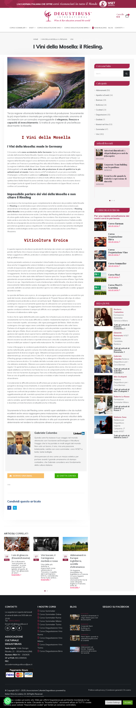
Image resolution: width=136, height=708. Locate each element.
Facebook (9, 507)
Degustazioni (101, 115)
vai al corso (114, 226)
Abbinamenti (101, 90)
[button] (45, 590)
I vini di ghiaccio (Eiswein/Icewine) (21, 556)
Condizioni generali (114, 689)
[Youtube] (13, 627)
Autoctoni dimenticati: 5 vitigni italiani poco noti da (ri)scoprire (116, 153)
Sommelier (100, 129)
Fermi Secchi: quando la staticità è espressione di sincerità (115, 179)
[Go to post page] (16, 543)
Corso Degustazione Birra (76, 28)
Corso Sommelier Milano (50, 620)
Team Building (99, 28)
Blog (110, 28)
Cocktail (99, 110)
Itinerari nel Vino (102, 124)
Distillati (99, 119)
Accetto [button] (127, 702)
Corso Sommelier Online (50, 613)
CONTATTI (119, 28)
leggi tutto (16, 574)
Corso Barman (115, 223)
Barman (99, 100)
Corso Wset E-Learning (115, 286)
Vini (8, 484)
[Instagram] (7, 627)
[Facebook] (19, 627)
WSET (31, 28)
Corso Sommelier (117, 263)
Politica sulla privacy (96, 689)
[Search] (126, 74)
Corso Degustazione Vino (49, 28)
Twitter (15, 507)
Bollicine (99, 105)
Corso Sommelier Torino (50, 623)
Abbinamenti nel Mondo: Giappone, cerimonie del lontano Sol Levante (89, 649)
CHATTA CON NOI (66, 475)
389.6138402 (14, 620)
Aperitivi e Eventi (102, 95)
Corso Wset (114, 274)
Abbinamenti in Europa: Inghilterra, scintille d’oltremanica (78, 560)
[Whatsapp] (7, 701)
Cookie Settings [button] (113, 702)
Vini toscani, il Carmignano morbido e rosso (49, 557)
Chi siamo (127, 689)
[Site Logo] (68, 16)
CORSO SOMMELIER (17, 28)
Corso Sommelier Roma (50, 617)
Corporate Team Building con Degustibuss (115, 166)
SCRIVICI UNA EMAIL (21, 475)
